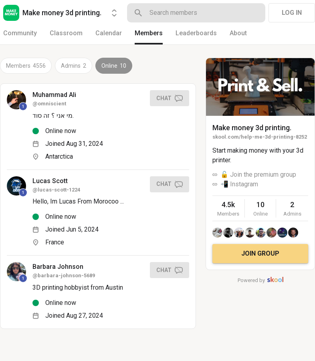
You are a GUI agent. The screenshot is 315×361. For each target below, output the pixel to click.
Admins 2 (73, 66)
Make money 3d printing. (251, 127)
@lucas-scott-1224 (56, 190)
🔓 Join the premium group (258, 174)
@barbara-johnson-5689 (63, 275)
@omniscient (49, 104)
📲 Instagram (239, 184)
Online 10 (113, 66)
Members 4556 (26, 66)
